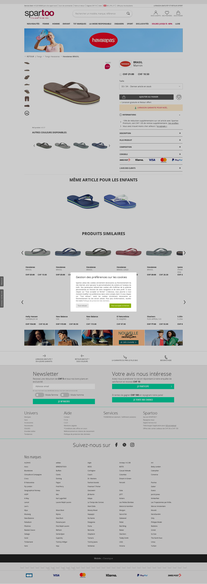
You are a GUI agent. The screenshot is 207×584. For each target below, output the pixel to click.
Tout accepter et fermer (120, 306)
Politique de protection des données (96, 301)
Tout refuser (82, 306)
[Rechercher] (128, 13)
